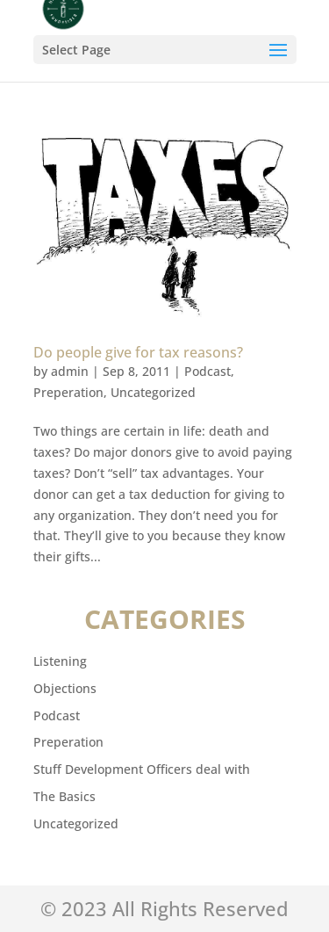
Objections (65, 688)
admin (70, 371)
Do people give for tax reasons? (138, 352)
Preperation (68, 392)
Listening (60, 661)
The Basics (64, 796)
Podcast (207, 371)
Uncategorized (153, 392)
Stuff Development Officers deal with (141, 769)
